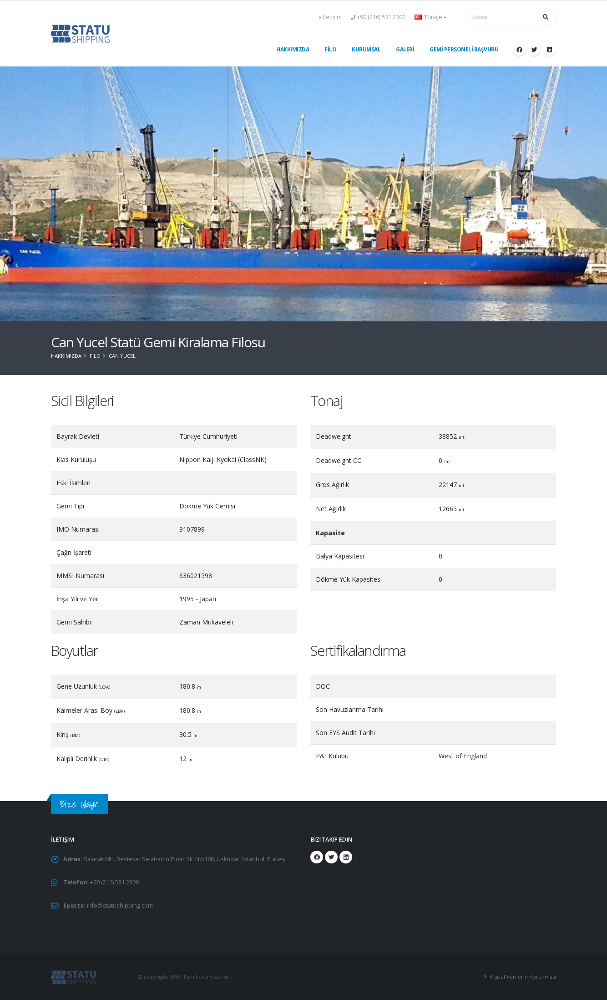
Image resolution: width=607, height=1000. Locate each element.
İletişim (330, 17)
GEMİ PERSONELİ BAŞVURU (464, 49)
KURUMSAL (366, 49)
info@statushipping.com (120, 905)
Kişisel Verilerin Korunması (523, 976)
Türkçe (430, 17)
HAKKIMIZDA (292, 49)
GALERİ (405, 49)
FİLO (330, 49)
